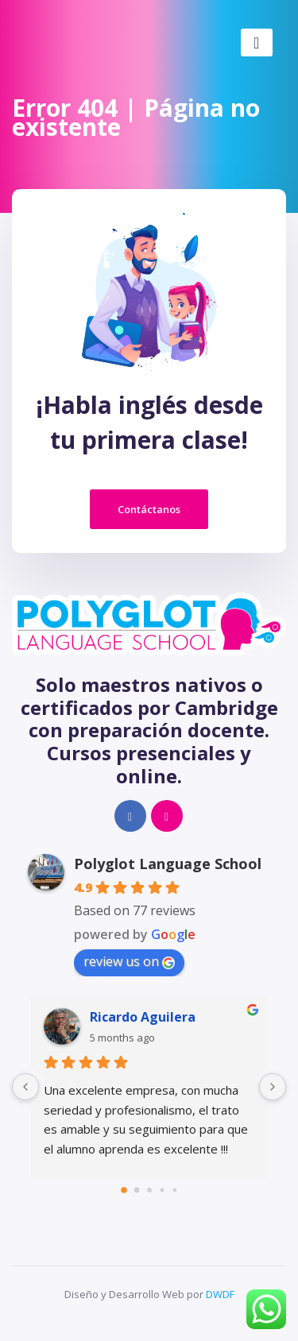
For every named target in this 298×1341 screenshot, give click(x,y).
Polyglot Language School (167, 863)
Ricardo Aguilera (142, 1017)
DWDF (220, 1294)
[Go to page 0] (124, 1190)
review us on (129, 961)
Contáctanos (149, 509)
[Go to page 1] (136, 1189)
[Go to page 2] (149, 1190)
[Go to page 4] (174, 1190)
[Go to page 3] (162, 1190)
